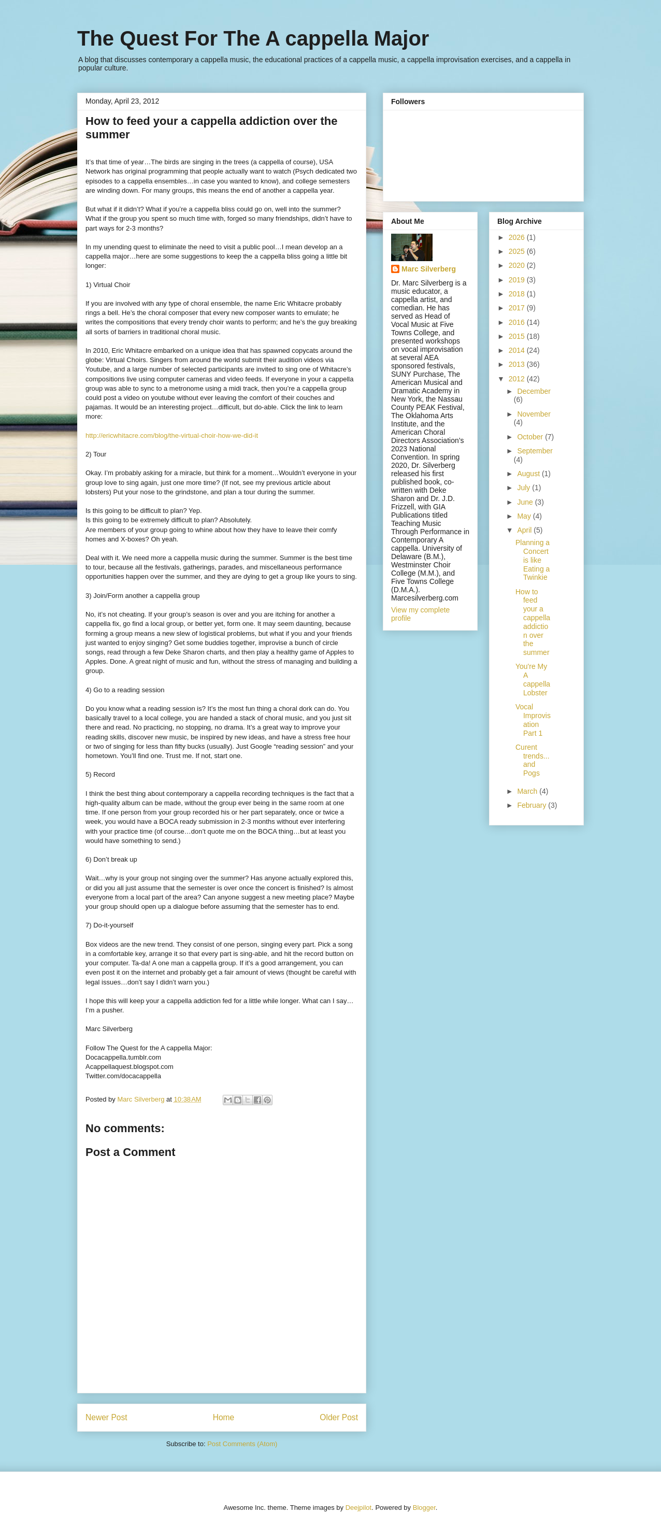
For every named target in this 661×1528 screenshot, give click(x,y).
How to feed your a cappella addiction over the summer (532, 622)
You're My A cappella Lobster (532, 679)
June (526, 502)
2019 (518, 280)
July (524, 487)
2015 (518, 336)
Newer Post (106, 1417)
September (534, 451)
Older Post (339, 1417)
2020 (518, 265)
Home (224, 1417)
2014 (518, 350)
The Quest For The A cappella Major (253, 38)
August (529, 473)
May (525, 516)
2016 (518, 322)
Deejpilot (359, 1507)
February (532, 805)
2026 (518, 237)
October (531, 437)
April (525, 530)
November (534, 414)
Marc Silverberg (428, 269)
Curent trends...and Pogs (532, 760)
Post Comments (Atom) (242, 1444)
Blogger (424, 1507)
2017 (518, 308)
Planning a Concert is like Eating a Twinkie (532, 559)
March (528, 791)
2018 (518, 294)
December (534, 391)
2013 (518, 364)
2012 (518, 379)
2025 (518, 251)
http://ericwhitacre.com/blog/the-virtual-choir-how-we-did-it (171, 435)
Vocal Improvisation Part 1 (533, 720)
